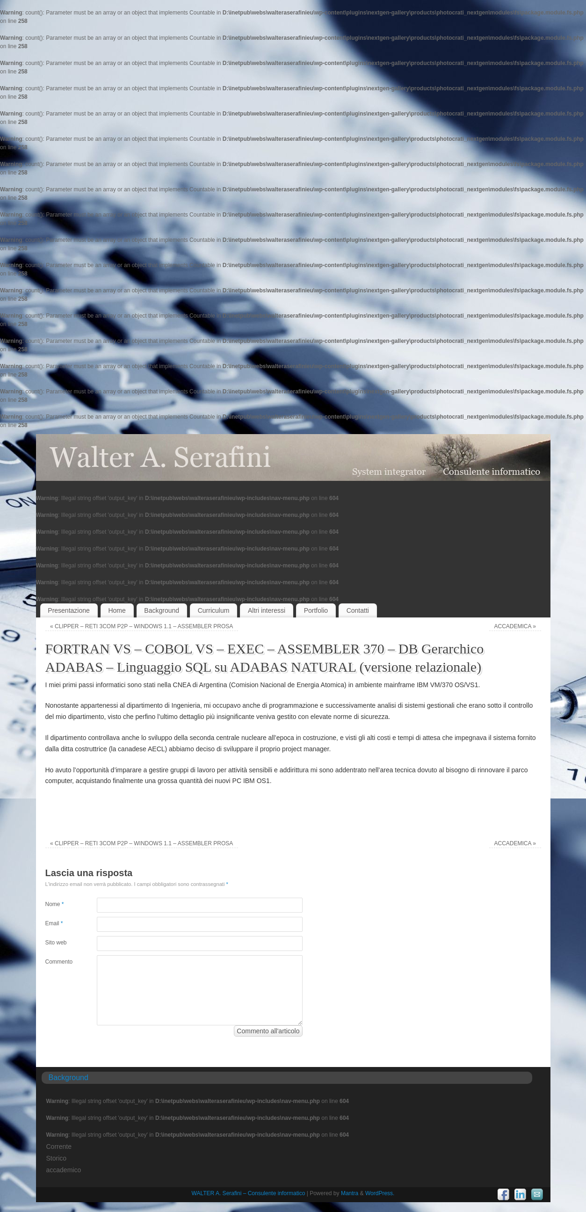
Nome (54, 904)
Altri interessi (266, 610)
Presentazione (69, 610)
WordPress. (379, 1193)
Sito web (56, 942)
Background (161, 610)
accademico (63, 1170)
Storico (56, 1158)
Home (116, 610)
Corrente (59, 1146)
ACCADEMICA (515, 626)
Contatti (358, 610)
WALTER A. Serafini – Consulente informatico (248, 1193)
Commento (58, 961)
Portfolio (316, 610)
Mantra (349, 1193)
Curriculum (214, 610)
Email (54, 923)
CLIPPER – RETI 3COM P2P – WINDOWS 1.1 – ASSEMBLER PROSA (141, 626)
